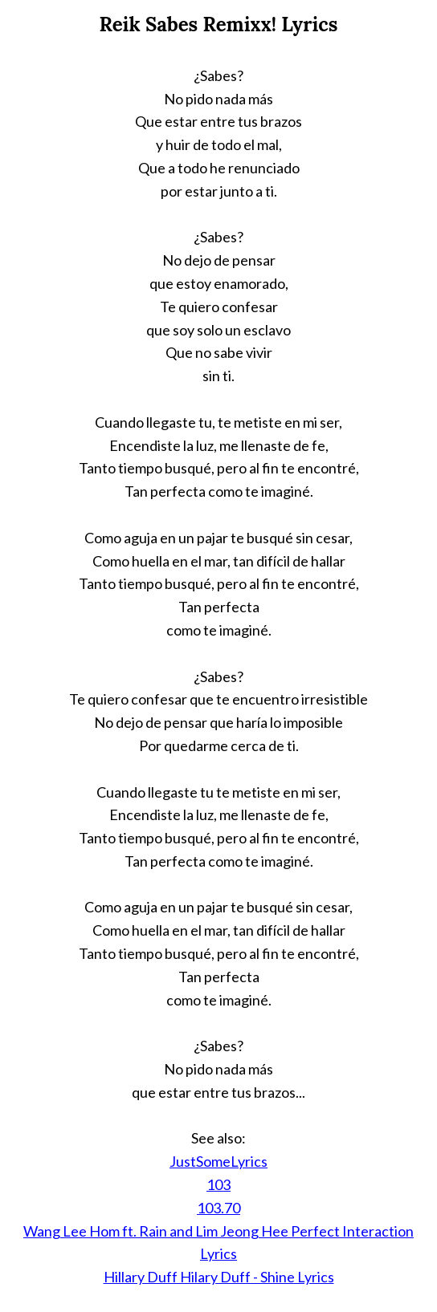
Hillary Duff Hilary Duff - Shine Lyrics (219, 1277)
